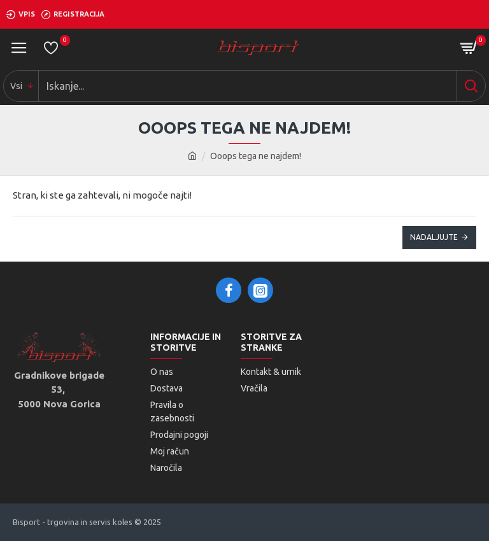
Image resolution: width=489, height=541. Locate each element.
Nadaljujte (434, 237)
